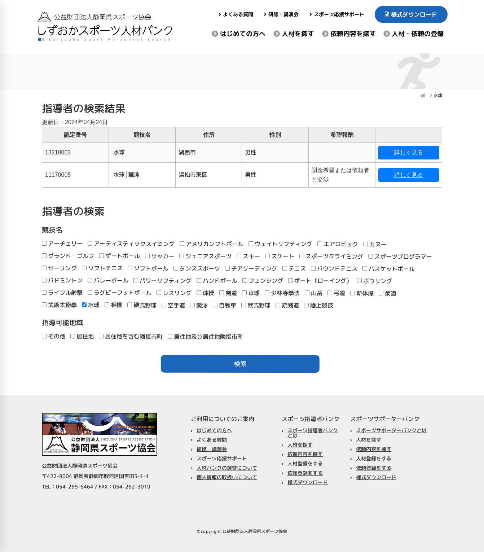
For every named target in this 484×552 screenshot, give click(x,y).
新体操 (362, 293)
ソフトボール (148, 268)
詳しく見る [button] (408, 152)
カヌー (375, 244)
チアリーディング (251, 268)
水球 (91, 305)
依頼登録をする (305, 472)
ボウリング (374, 281)
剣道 (228, 293)
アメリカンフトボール (211, 244)
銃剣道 (287, 305)
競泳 (199, 305)
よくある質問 (236, 14)
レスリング (174, 293)
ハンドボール (217, 281)
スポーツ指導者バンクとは (312, 433)
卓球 (251, 293)
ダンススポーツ (196, 268)
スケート (279, 256)
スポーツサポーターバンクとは (391, 429)
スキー (248, 256)
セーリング (59, 268)
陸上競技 (318, 305)
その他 (53, 336)
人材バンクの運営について (227, 467)
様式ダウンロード (411, 14)
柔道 (387, 293)
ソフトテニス (102, 268)
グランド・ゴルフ (68, 256)
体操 (205, 293)
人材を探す (293, 33)
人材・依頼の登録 (413, 33)
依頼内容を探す (348, 33)
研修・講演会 (281, 14)
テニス (294, 268)
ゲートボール (119, 256)
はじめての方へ (238, 33)
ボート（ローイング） (320, 281)
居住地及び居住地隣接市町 (205, 337)
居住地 (82, 336)
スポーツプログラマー (400, 256)
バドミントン (62, 280)
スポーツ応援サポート (336, 14)
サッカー (159, 256)
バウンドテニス (334, 268)
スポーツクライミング (331, 256)
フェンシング (262, 281)
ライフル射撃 (62, 293)
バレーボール (108, 280)
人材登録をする (305, 463)
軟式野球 (255, 305)
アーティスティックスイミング (131, 243)
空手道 (173, 305)
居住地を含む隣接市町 (131, 336)
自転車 (224, 305)
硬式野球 (142, 305)
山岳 (313, 293)
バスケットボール (388, 269)
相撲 (113, 305)
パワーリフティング (162, 281)
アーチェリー (62, 243)
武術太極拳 (59, 305)
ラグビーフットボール (119, 293)
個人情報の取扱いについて (227, 477)
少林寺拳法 (282, 293)
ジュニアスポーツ (205, 256)
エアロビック (337, 244)
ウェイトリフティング (280, 244)
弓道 (336, 293)
